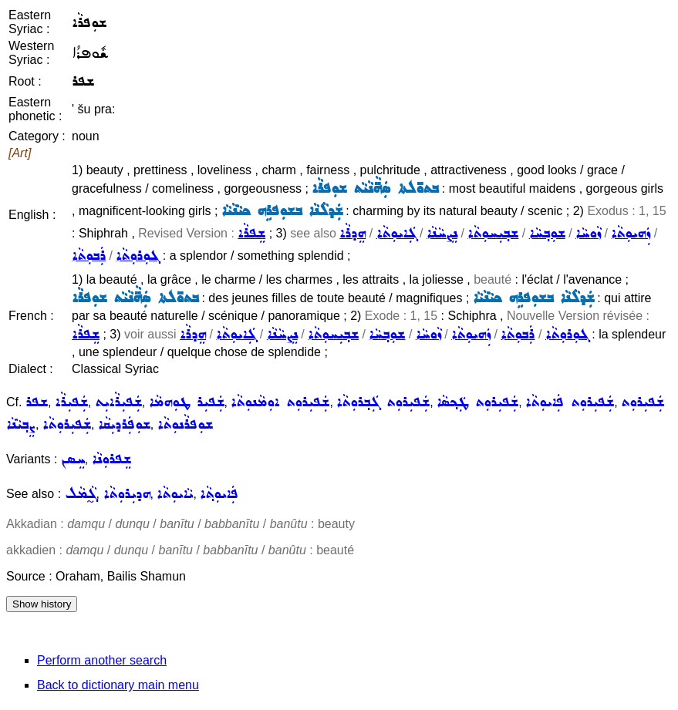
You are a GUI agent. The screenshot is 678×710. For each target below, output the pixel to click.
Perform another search (102, 660)
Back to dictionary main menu (118, 684)
